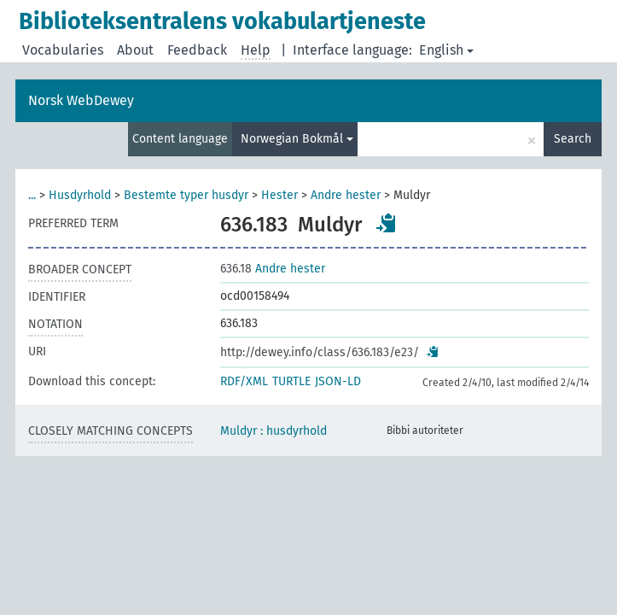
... (32, 195)
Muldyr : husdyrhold (273, 431)
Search (572, 139)
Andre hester (346, 195)
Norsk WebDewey (81, 100)
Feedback (197, 50)
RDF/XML (244, 381)
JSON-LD (338, 381)
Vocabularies (62, 50)
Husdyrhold (80, 195)
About (135, 50)
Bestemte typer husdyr (186, 195)
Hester (279, 195)
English (446, 50)
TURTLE (291, 381)
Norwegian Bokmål (297, 139)
